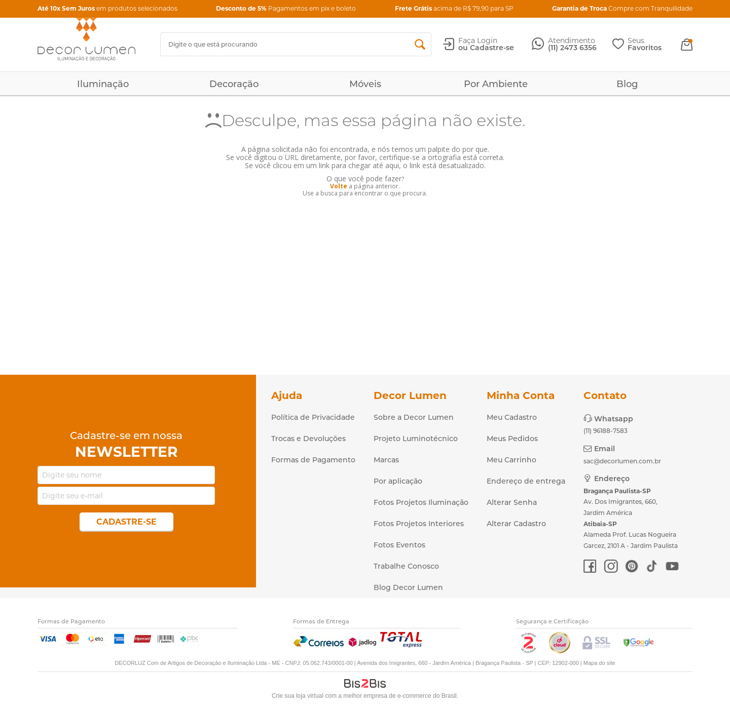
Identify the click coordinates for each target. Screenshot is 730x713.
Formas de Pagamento (313, 459)
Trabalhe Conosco (406, 566)
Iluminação (103, 84)
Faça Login (477, 40)
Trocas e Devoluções (308, 438)
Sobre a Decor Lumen (414, 417)
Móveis (365, 84)
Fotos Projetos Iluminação (421, 502)
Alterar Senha (512, 502)
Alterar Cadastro (516, 523)
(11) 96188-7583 (605, 430)
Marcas (386, 459)
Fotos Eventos (399, 544)
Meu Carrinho (511, 459)
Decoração (234, 84)
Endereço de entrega (526, 481)
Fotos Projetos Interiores (419, 523)
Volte (338, 186)
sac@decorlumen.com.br (622, 461)
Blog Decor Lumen (408, 587)
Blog (627, 84)
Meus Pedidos (512, 438)
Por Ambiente (496, 84)
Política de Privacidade (313, 417)
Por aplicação (398, 481)
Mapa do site (599, 663)
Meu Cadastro (512, 417)
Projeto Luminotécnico (416, 438)
